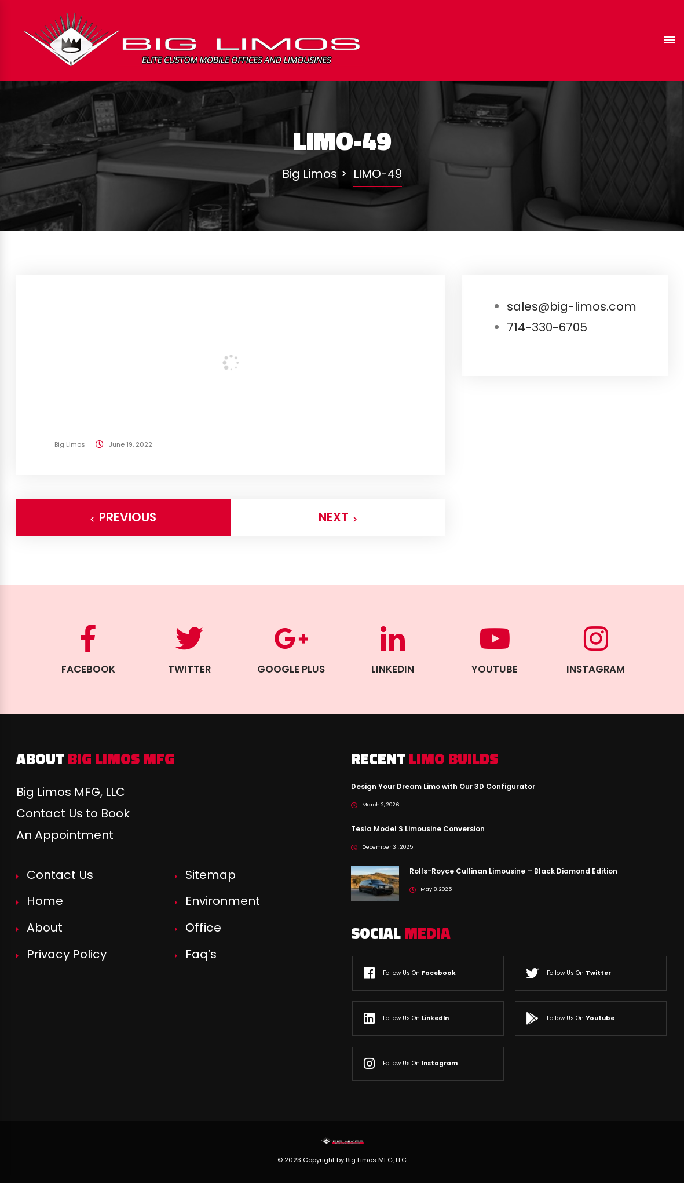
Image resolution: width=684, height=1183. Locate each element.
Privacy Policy (67, 954)
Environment (222, 901)
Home (45, 901)
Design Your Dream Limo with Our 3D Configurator (443, 786)
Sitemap (210, 875)
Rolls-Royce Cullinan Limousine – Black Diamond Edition (513, 871)
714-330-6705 (547, 327)
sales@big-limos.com (572, 306)
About (45, 927)
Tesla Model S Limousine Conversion (418, 829)
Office (203, 927)
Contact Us (60, 875)
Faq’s (201, 954)
